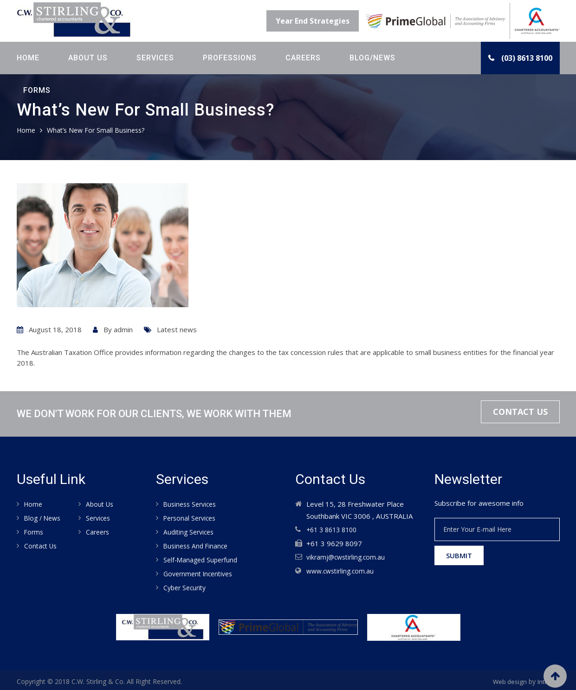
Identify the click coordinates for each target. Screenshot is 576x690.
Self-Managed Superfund (202, 557)
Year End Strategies (312, 21)
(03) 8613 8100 (526, 58)
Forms (37, 90)
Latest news (177, 329)
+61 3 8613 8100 (334, 529)
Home (28, 57)
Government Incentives (201, 571)
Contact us (41, 544)
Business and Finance (197, 544)
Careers (303, 57)
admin (123, 329)
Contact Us (515, 413)
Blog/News (372, 57)
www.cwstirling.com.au (342, 569)
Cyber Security (186, 584)
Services (155, 57)
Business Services (192, 504)
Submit (459, 555)
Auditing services (190, 530)
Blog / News (44, 517)
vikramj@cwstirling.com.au (347, 556)
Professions (230, 57)
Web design (508, 678)
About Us (88, 57)
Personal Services (191, 517)
